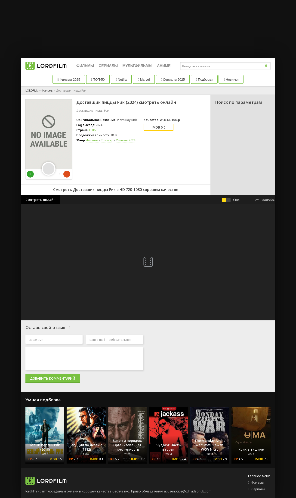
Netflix (121, 79)
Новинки (231, 79)
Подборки (204, 79)
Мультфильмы (137, 66)
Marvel (144, 79)
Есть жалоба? (262, 200)
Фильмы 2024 (125, 140)
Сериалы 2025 (173, 79)
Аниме (164, 66)
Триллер (107, 140)
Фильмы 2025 (69, 79)
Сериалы (108, 66)
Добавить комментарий (52, 378)
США (92, 130)
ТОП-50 (98, 79)
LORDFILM (32, 90)
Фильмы (85, 66)
